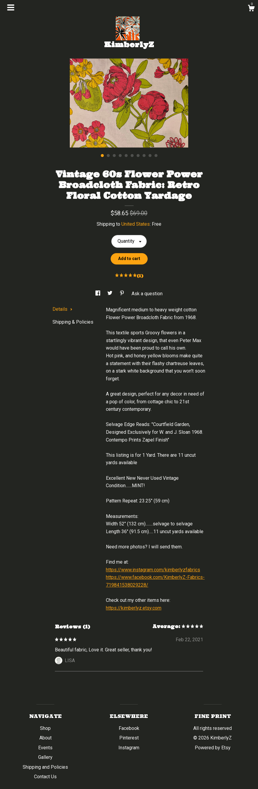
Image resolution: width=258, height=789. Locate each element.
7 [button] (138, 155)
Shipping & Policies (72, 322)
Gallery (45, 757)
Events (45, 747)
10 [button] (156, 155)
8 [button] (144, 155)
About (45, 738)
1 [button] (102, 155)
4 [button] (120, 155)
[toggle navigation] (10, 7)
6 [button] (132, 155)
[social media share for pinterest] (123, 293)
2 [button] (108, 155)
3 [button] (114, 155)
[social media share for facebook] (98, 293)
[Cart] (251, 8)
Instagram (128, 747)
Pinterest (129, 738)
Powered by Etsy (213, 747)
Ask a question (147, 293)
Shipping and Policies (45, 767)
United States (135, 224)
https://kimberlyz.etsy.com (133, 608)
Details (62, 309)
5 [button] (126, 155)
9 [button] (150, 155)
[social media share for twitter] (110, 293)
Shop (45, 728)
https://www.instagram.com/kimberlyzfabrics (153, 570)
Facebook (129, 728)
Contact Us (45, 776)
